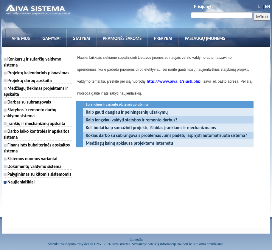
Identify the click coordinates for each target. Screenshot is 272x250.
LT (260, 6)
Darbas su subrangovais (27, 102)
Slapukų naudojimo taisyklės (68, 244)
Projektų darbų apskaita (28, 80)
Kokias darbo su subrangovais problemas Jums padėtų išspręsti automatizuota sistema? (166, 135)
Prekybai (163, 38)
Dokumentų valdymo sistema (33, 166)
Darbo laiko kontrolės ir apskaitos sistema (36, 134)
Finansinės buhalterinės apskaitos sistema (37, 148)
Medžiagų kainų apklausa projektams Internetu (129, 143)
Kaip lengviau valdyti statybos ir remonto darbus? (132, 120)
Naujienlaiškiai (19, 182)
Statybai (81, 38)
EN (267, 6)
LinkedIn (136, 239)
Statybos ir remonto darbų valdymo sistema (30, 112)
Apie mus (21, 38)
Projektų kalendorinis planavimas (36, 72)
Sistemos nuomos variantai (30, 158)
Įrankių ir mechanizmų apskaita (34, 123)
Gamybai (51, 38)
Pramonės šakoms (122, 38)
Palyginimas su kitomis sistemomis (38, 174)
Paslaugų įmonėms (205, 38)
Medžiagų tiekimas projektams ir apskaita (36, 91)
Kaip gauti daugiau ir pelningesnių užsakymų (127, 112)
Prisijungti (203, 6)
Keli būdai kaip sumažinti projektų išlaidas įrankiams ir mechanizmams (151, 127)
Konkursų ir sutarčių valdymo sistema (32, 62)
